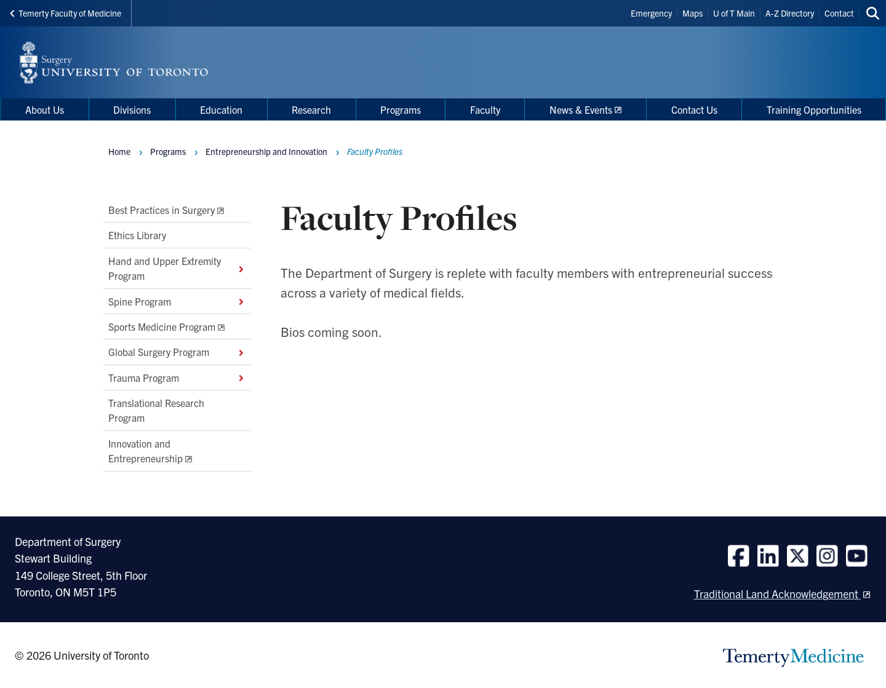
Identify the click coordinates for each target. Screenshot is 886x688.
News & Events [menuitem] (580, 109)
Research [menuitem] (311, 109)
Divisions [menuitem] (132, 109)
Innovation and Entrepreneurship (145, 450)
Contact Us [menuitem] (694, 109)
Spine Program (177, 301)
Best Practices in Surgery (161, 210)
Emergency (651, 12)
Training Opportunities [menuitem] (814, 109)
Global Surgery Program (177, 352)
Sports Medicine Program (161, 326)
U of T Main (734, 12)
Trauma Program (177, 377)
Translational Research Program (156, 410)
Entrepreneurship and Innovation (266, 151)
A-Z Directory (789, 12)
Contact (839, 12)
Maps (692, 12)
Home (119, 151)
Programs (168, 151)
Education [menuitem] (221, 109)
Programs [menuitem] (400, 109)
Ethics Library (137, 235)
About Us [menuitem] (44, 109)
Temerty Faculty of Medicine (65, 12)
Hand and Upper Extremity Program (177, 268)
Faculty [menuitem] (485, 109)
